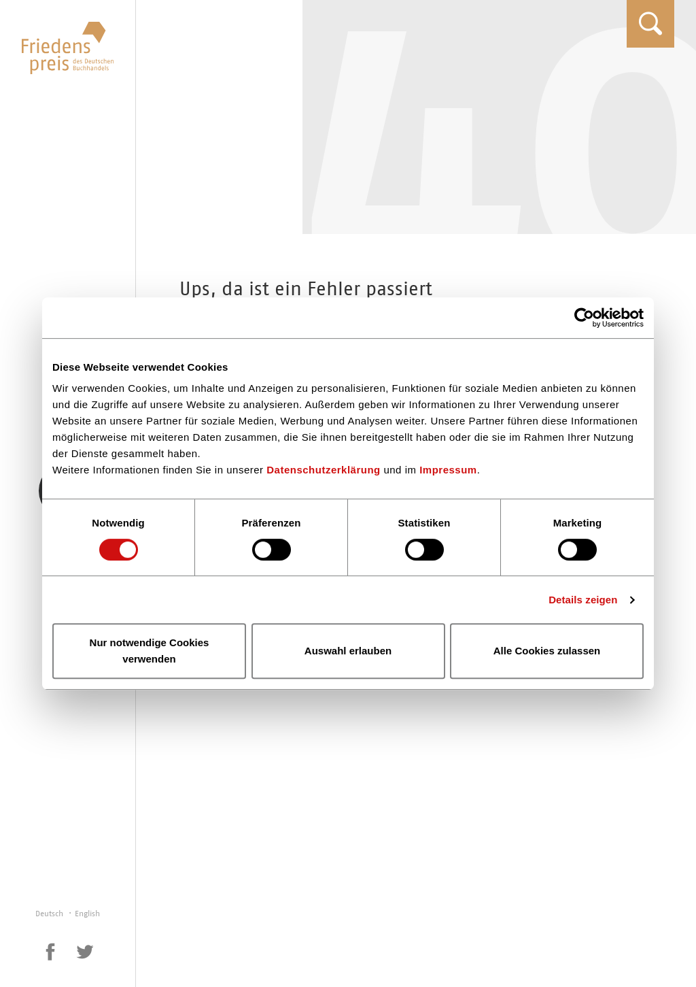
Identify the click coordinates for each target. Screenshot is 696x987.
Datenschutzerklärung (323, 469)
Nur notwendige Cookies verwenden (149, 651)
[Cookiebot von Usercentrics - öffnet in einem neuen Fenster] (584, 317)
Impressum (448, 469)
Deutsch (50, 913)
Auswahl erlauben (348, 650)
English (87, 913)
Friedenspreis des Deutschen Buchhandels (68, 48)
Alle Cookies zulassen (547, 650)
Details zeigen (583, 599)
